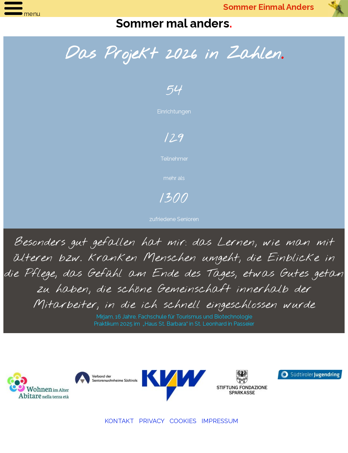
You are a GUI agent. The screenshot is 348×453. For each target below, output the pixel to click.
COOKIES (183, 420)
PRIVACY (151, 420)
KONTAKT (119, 420)
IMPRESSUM (220, 420)
